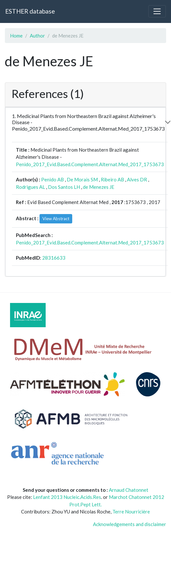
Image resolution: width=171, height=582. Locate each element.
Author (37, 35)
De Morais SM (82, 179)
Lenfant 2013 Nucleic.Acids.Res (67, 497)
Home (16, 35)
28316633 (53, 258)
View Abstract (55, 218)
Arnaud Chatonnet (128, 490)
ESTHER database (30, 11)
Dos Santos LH (64, 187)
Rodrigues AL (30, 187)
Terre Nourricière (131, 511)
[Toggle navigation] (157, 11)
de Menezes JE (98, 187)
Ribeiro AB (112, 179)
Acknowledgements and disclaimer (129, 524)
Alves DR (137, 179)
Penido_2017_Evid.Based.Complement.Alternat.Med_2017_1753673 (90, 164)
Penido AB (52, 179)
